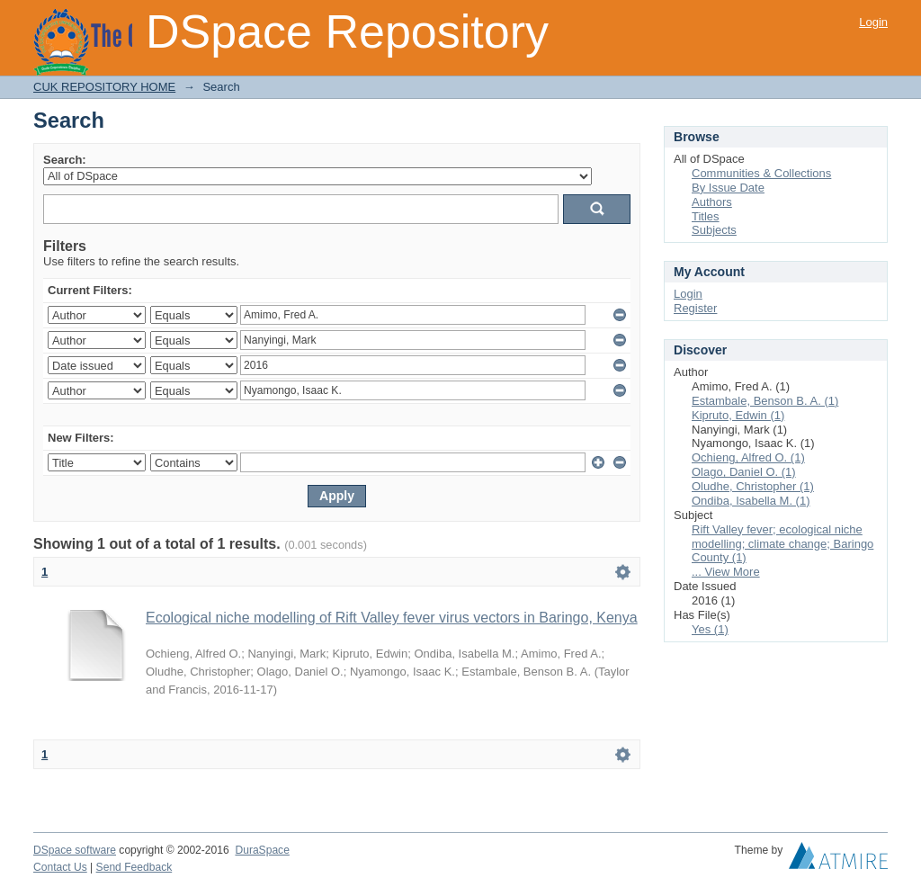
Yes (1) (710, 629)
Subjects (714, 230)
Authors (712, 202)
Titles (706, 216)
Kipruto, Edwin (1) (738, 415)
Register (695, 308)
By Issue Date (728, 187)
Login (873, 22)
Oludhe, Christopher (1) (753, 486)
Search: (64, 159)
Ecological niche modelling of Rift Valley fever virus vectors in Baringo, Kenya (392, 617)
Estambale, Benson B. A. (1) (765, 401)
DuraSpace (262, 850)
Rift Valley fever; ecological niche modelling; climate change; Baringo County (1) (782, 544)
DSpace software (74, 850)
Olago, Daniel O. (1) (744, 472)
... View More (726, 571)
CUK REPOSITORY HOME (104, 87)
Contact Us (60, 867)
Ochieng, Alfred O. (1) (748, 457)
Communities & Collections (761, 173)
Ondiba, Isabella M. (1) (751, 500)
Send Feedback (134, 867)
